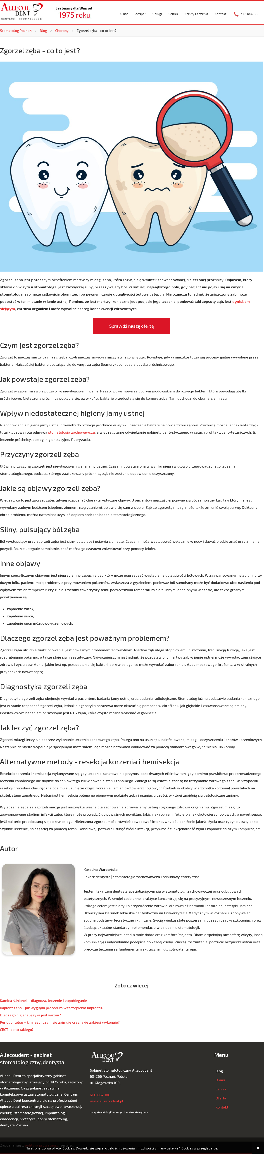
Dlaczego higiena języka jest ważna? (30, 1015)
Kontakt (220, 14)
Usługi (157, 14)
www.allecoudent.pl (106, 1101)
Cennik (173, 14)
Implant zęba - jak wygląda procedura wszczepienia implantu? (52, 1008)
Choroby (62, 31)
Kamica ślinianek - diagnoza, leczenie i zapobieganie (43, 1000)
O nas (124, 14)
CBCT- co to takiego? (16, 1029)
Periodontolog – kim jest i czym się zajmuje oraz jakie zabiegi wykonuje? (60, 1022)
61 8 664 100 (100, 1095)
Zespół (140, 14)
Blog (43, 31)
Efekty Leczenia (196, 14)
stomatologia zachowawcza (71, 432)
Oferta (221, 1098)
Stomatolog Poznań (16, 31)
